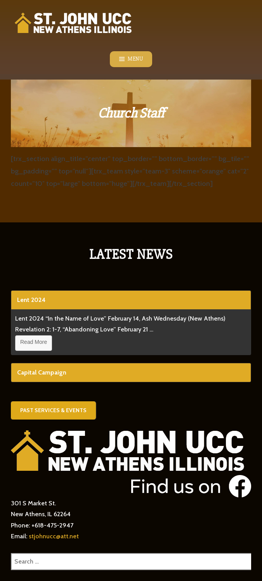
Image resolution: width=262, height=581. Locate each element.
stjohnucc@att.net (54, 536)
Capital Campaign (41, 372)
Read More (33, 342)
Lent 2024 (31, 300)
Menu (135, 59)
